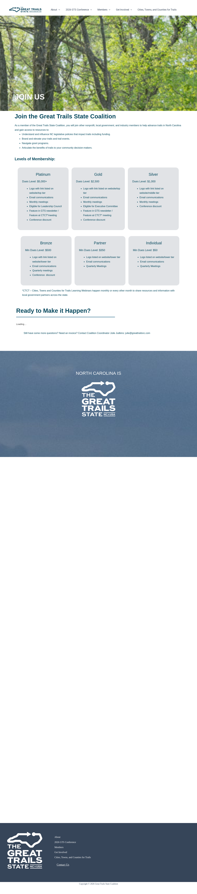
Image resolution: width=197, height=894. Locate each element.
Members (101, 10)
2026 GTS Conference (77, 10)
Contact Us (63, 864)
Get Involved (121, 10)
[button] (58, 10)
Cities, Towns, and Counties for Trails (153, 9)
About (55, 10)
